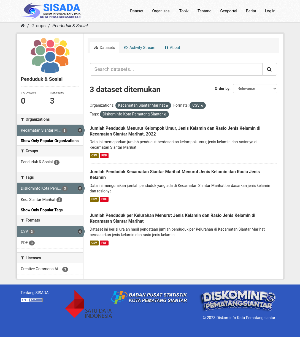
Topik (184, 11)
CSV (94, 155)
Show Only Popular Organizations (50, 141)
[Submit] (269, 69)
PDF (104, 155)
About (172, 47)
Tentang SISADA (35, 293)
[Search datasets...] (176, 69)
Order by (222, 88)
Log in (270, 11)
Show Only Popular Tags (42, 210)
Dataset (136, 11)
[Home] (23, 25)
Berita (251, 11)
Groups (38, 25)
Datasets (104, 47)
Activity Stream (139, 47)
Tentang (205, 11)
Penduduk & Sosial (70, 25)
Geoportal (228, 11)
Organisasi (161, 11)
